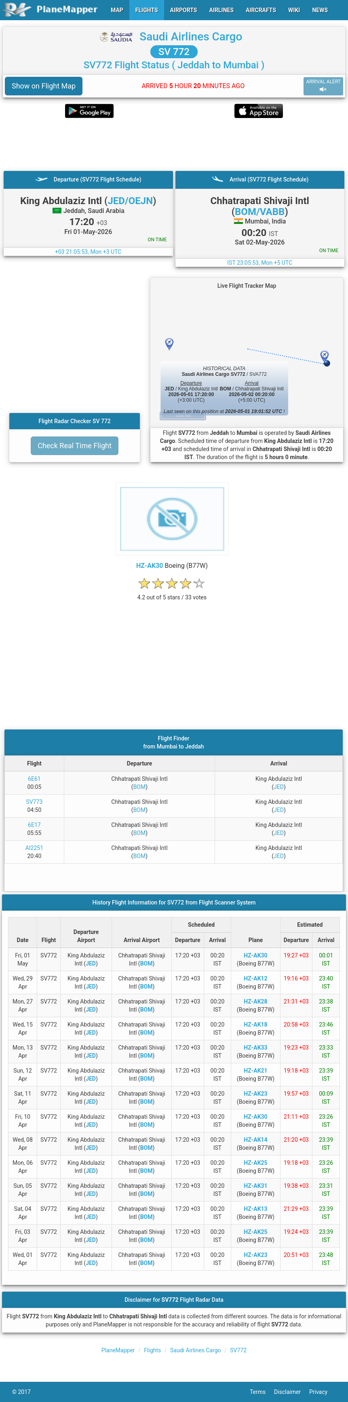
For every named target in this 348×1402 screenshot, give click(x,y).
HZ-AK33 (255, 1047)
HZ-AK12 (255, 978)
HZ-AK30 (149, 565)
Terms (262, 1392)
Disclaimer (291, 1392)
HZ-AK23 (255, 1093)
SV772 (238, 1350)
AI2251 (34, 848)
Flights (152, 1350)
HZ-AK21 (255, 1070)
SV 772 (174, 51)
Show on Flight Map (44, 86)
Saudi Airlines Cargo (190, 36)
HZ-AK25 (255, 1163)
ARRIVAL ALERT (323, 86)
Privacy (322, 1392)
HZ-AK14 (255, 1139)
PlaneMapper (118, 1350)
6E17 (34, 825)
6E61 (34, 779)
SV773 (34, 802)
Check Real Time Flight (75, 445)
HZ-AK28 (255, 1001)
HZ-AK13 (255, 1209)
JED (279, 787)
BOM (139, 787)
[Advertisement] (174, 144)
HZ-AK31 (255, 1186)
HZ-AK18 (255, 1024)
